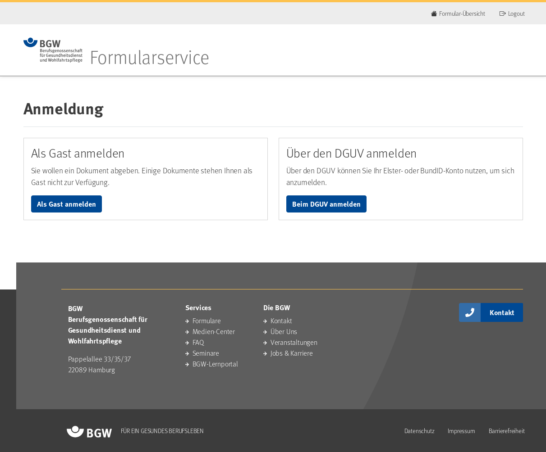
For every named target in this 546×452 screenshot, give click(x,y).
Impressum (461, 430)
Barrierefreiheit (507, 430)
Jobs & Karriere (292, 352)
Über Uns (284, 331)
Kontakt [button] (502, 312)
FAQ (198, 342)
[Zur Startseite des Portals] (53, 50)
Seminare (206, 352)
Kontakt (281, 320)
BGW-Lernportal (215, 363)
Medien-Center (214, 331)
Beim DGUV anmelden (326, 204)
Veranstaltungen (294, 342)
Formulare (207, 320)
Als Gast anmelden (66, 204)
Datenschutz (419, 430)
